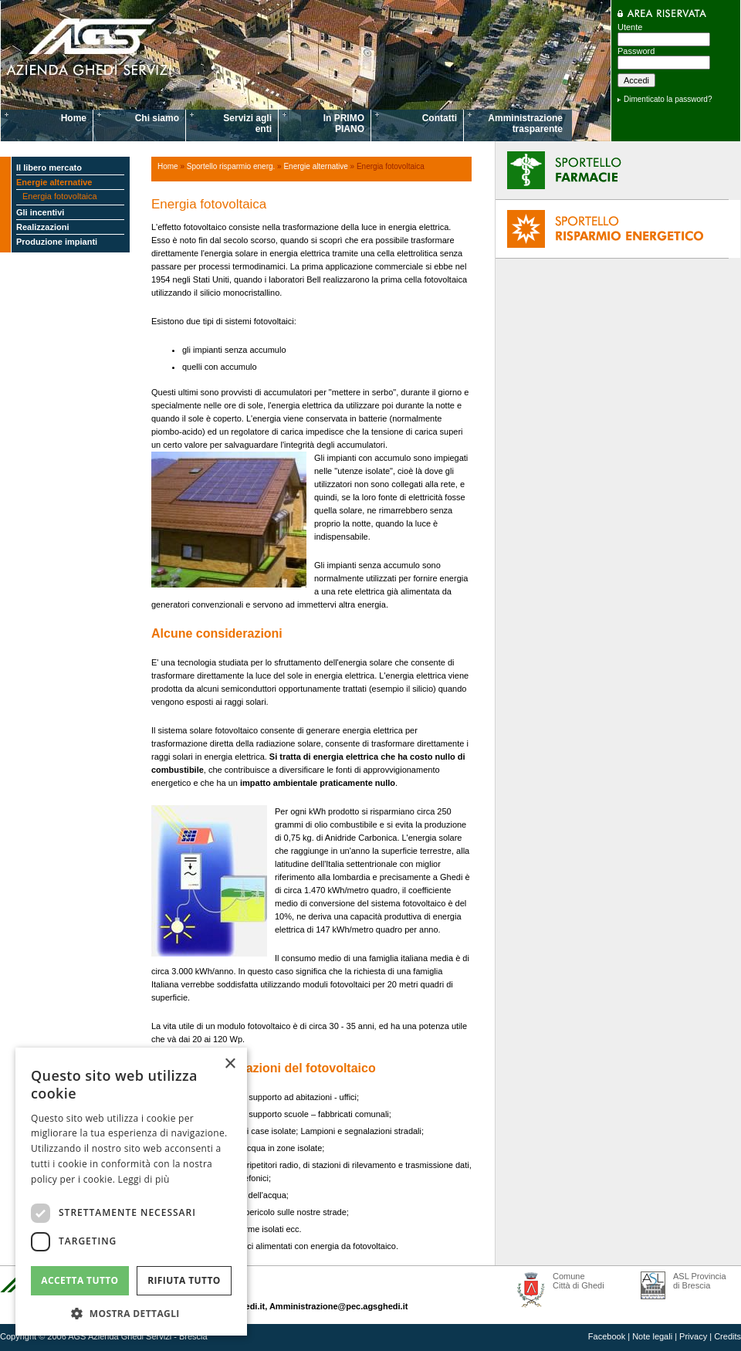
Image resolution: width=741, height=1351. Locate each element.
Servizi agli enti (247, 123)
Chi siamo (157, 118)
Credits (727, 1336)
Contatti (439, 118)
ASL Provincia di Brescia (699, 1280)
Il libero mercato (49, 167)
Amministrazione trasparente (525, 123)
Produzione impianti (56, 241)
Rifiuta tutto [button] (184, 1280)
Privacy (693, 1336)
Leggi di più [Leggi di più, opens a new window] (144, 1179)
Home (73, 118)
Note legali (652, 1336)
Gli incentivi (40, 212)
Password (636, 51)
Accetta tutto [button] (79, 1280)
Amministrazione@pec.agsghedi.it (338, 1306)
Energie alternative (54, 182)
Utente (630, 27)
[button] (131, 1312)
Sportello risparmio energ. (231, 166)
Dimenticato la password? (668, 99)
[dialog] (131, 1192)
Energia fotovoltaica (59, 196)
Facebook (606, 1336)
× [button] (229, 1064)
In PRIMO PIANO (343, 123)
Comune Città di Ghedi (578, 1280)
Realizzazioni (42, 227)
